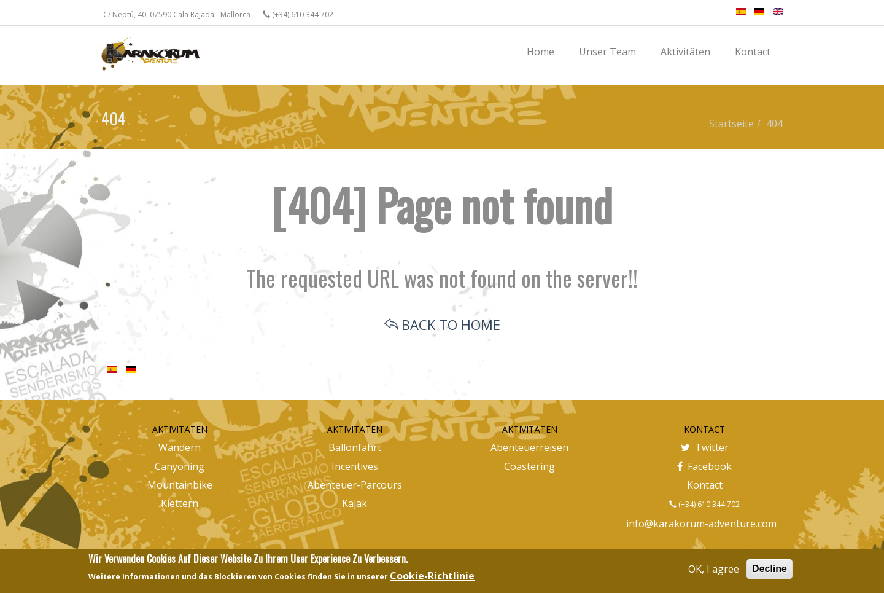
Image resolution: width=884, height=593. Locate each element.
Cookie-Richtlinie (432, 576)
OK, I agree (713, 569)
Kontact (705, 485)
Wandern (179, 447)
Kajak (354, 503)
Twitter (705, 447)
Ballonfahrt (354, 447)
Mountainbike (179, 485)
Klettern (179, 503)
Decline (769, 569)
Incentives (355, 466)
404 (774, 123)
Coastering (529, 466)
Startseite (731, 123)
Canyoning (179, 466)
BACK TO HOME (442, 324)
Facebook (704, 466)
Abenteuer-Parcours (355, 485)
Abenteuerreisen (529, 447)
